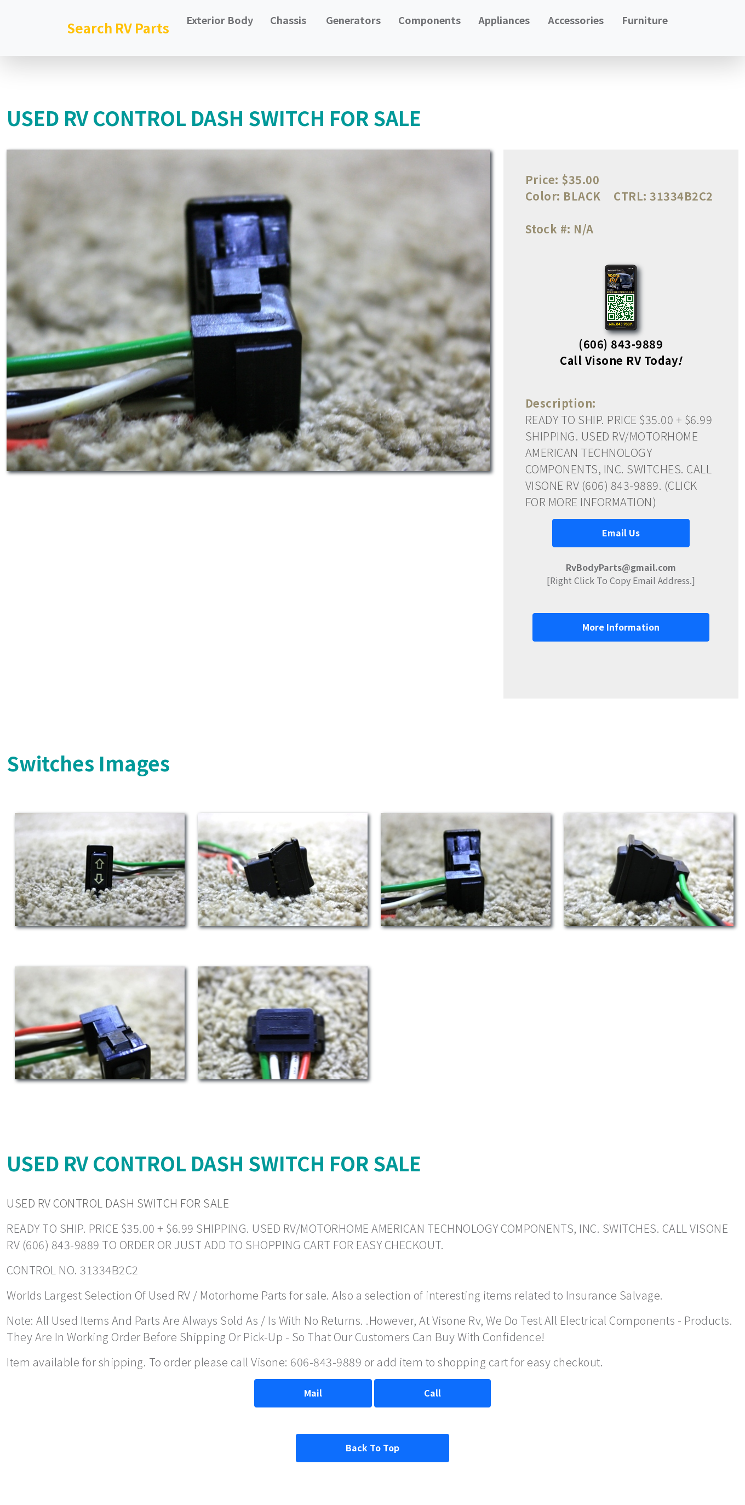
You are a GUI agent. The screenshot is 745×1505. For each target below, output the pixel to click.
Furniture (645, 20)
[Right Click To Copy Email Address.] (621, 573)
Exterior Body (219, 20)
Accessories (576, 20)
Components (429, 20)
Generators (353, 20)
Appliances (504, 20)
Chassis (288, 20)
